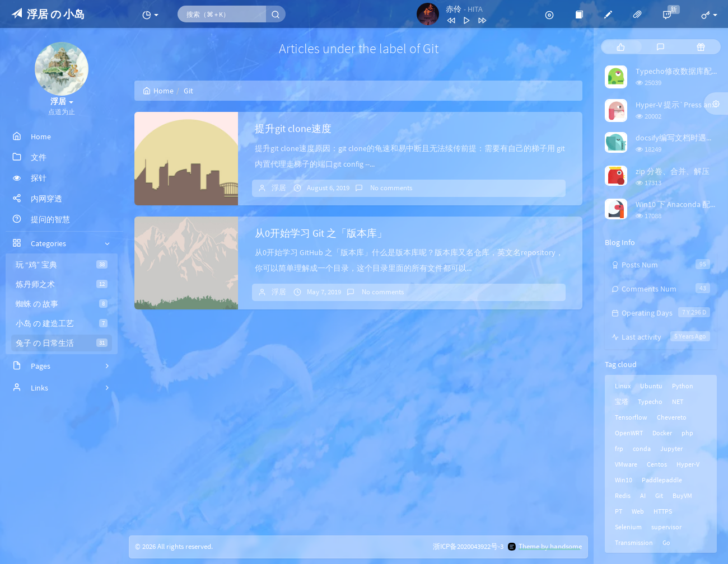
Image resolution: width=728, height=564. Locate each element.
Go (666, 542)
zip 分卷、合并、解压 (673, 171)
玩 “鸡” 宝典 (62, 265)
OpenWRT (629, 433)
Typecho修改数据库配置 (678, 71)
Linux (623, 386)
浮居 (279, 187)
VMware (626, 464)
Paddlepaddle (662, 480)
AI (643, 495)
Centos (657, 464)
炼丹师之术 (62, 284)
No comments (390, 187)
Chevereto (672, 417)
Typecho (650, 401)
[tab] (621, 46)
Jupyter (671, 448)
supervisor (666, 527)
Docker (662, 433)
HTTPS (663, 511)
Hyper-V (687, 464)
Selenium (628, 527)
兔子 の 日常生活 (62, 343)
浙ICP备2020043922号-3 (468, 546)
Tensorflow (631, 417)
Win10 (623, 480)
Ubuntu (651, 386)
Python (682, 386)
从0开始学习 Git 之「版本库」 (321, 233)
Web (638, 511)
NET (677, 401)
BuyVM (682, 495)
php (687, 433)
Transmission (634, 542)
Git (659, 495)
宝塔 (621, 401)
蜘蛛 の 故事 (62, 304)
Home (158, 91)
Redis (623, 495)
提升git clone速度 (293, 128)
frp (619, 448)
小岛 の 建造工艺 (62, 323)
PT (618, 511)
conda (642, 448)
